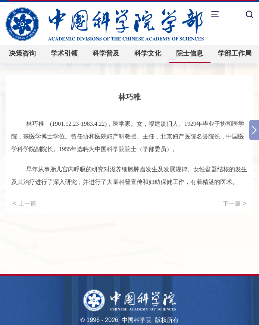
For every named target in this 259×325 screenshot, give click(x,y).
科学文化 (147, 53)
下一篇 (234, 203)
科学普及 (106, 53)
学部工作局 (235, 53)
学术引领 (64, 53)
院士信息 (189, 53)
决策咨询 (22, 53)
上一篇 (24, 203)
